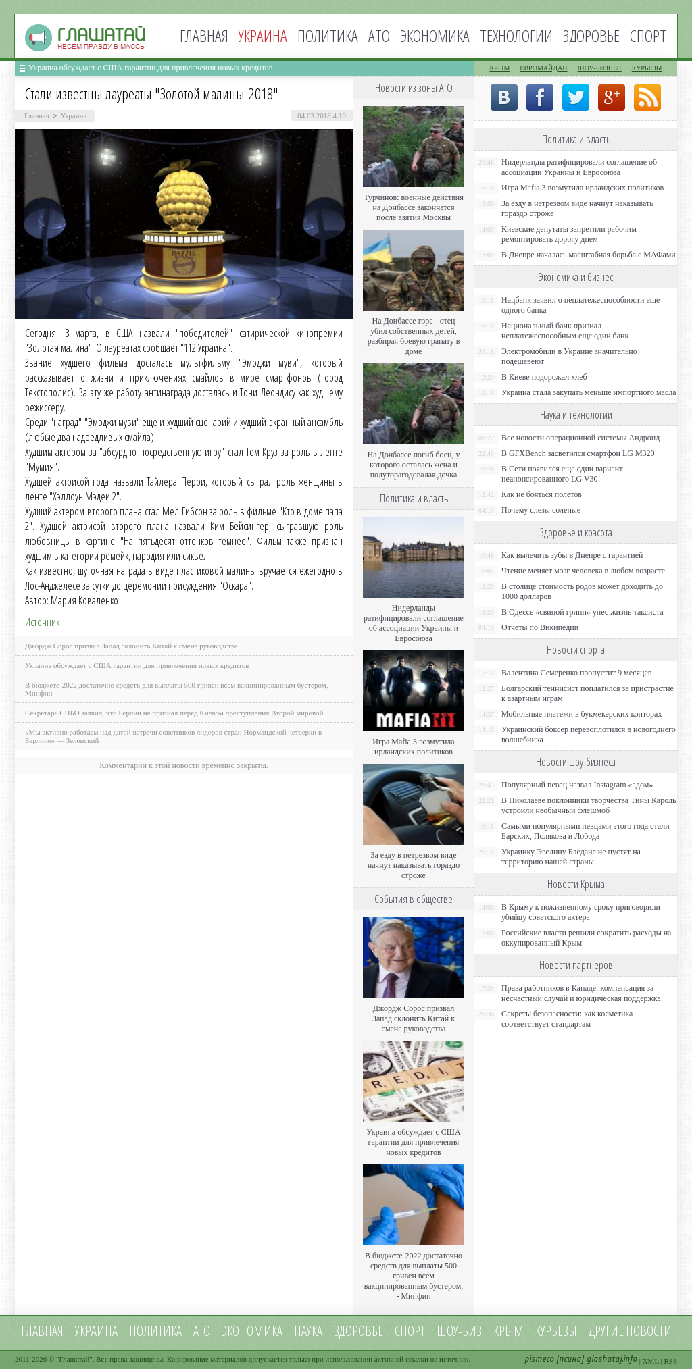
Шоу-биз (459, 1331)
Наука (308, 1331)
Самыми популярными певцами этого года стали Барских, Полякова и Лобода (585, 831)
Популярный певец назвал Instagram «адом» (577, 785)
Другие (606, 1331)
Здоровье (591, 35)
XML (651, 1361)
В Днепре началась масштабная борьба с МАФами (588, 254)
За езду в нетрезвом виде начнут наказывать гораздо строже (414, 865)
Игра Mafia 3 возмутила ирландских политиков (413, 746)
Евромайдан (543, 68)
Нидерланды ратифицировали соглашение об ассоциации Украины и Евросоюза (414, 623)
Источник (42, 622)
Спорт (648, 35)
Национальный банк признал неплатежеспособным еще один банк (564, 330)
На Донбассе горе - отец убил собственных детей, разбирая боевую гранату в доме (414, 336)
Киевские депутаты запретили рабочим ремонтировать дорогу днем (569, 234)
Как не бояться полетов (541, 494)
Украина (73, 115)
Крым (499, 68)
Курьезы (647, 68)
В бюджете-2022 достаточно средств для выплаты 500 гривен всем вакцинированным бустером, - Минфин (414, 1276)
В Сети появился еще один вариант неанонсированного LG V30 (562, 474)
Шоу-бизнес (600, 68)
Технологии (516, 35)
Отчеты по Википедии (539, 627)
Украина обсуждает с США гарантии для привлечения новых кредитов (150, 67)
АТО (379, 35)
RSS (670, 1361)
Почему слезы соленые (540, 510)
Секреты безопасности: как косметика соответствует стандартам (567, 1019)
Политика (327, 35)
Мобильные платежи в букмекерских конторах (581, 714)
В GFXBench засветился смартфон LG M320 (578, 453)
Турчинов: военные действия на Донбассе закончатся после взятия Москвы (414, 207)
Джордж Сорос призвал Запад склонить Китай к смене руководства (131, 646)
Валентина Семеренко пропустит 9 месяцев (576, 672)
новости (649, 1331)
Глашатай (74, 1359)
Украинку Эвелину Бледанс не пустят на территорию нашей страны (571, 857)
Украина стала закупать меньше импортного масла (588, 392)
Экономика (435, 35)
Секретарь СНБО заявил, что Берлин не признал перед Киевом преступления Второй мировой (174, 712)
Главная (204, 35)
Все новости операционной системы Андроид (580, 437)
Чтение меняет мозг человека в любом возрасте (583, 570)
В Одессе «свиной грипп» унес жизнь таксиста (582, 612)
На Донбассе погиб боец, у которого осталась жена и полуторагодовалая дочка (413, 465)
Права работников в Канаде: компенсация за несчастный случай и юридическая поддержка (581, 993)
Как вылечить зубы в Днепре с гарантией (572, 555)
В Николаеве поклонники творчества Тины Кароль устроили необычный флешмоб (588, 805)
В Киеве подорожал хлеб (544, 377)
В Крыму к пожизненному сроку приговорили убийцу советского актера (580, 912)
